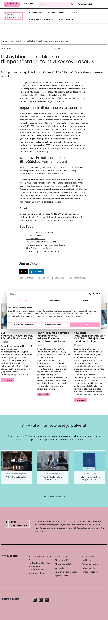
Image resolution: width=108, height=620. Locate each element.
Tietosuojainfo (88, 568)
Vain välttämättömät (23, 325)
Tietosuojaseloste (90, 564)
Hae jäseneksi (88, 556)
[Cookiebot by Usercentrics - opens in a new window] (90, 294)
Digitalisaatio (26, 278)
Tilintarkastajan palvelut (66, 572)
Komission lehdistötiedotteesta (40, 232)
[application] (42, 12)
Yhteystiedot (61, 556)
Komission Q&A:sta (34, 235)
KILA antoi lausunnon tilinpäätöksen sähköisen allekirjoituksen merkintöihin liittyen (89, 337)
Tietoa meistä (61, 560)
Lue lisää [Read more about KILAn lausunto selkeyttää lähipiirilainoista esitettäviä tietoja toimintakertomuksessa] (43, 394)
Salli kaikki (85, 325)
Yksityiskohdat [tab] (54, 300)
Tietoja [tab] (85, 300)
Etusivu (4, 41)
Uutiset (11, 41)
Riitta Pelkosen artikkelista (38, 248)
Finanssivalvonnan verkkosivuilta (41, 241)
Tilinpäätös (59, 278)
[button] (12, 4)
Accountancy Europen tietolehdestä (43, 251)
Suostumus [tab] (22, 300)
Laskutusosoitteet (37, 573)
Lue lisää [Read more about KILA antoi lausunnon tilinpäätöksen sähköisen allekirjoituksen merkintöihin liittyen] (80, 400)
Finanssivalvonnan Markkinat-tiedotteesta (45, 245)
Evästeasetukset (54, 325)
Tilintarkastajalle (77, 278)
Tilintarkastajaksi (63, 564)
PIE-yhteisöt (43, 278)
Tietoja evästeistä (90, 572)
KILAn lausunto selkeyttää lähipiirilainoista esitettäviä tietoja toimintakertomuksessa (53, 337)
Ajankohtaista (61, 575)
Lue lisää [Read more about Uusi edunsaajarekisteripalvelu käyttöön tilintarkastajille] (7, 380)
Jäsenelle (59, 568)
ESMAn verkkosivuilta (35, 238)
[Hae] (72, 4)
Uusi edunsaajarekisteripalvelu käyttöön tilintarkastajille (17, 335)
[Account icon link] (92, 4)
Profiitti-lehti (87, 560)
